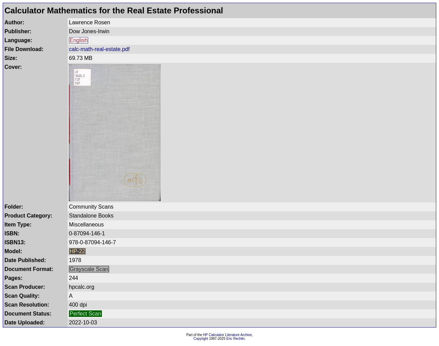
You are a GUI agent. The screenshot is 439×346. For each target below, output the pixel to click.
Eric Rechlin (235, 339)
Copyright (200, 339)
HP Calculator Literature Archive (227, 335)
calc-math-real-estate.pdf (99, 49)
